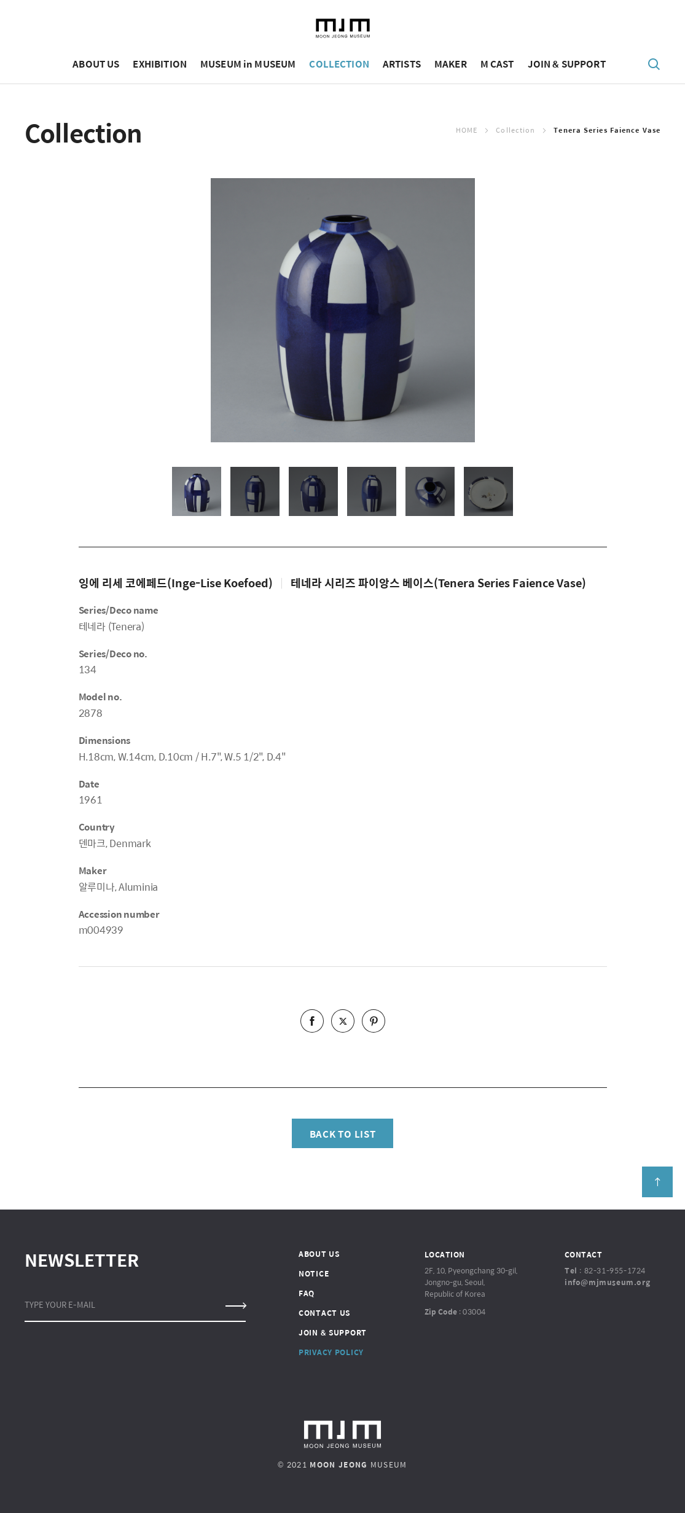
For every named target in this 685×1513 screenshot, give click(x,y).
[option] (343, 310)
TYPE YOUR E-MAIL (60, 1304)
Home (466, 130)
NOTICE (314, 1273)
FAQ (307, 1293)
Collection (515, 130)
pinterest (373, 1021)
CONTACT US (324, 1312)
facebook (312, 1021)
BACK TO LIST (343, 1134)
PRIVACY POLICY (331, 1352)
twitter (343, 1021)
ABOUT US (319, 1253)
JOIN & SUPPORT (333, 1332)
